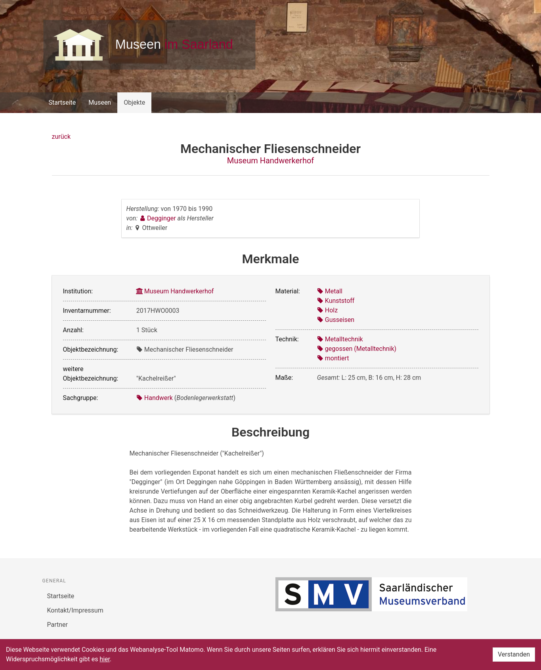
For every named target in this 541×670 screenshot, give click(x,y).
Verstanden (514, 654)
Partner (57, 624)
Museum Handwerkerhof (270, 160)
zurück (61, 136)
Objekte (134, 102)
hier (104, 659)
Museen (99, 102)
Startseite (62, 102)
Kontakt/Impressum (75, 610)
